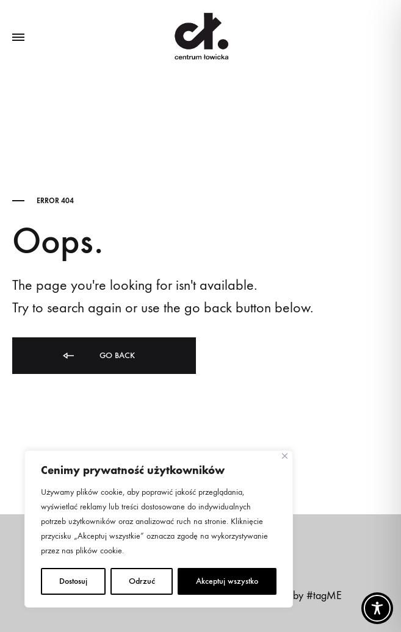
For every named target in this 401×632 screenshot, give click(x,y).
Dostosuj (73, 581)
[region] (158, 529)
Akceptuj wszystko (227, 581)
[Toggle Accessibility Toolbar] (377, 608)
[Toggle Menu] (18, 38)
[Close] (284, 456)
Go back (98, 356)
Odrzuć (142, 581)
